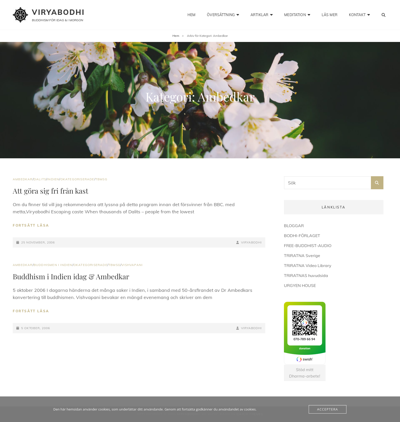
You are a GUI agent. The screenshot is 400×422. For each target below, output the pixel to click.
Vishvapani (132, 265)
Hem (175, 36)
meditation (295, 15)
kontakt (357, 15)
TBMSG (101, 179)
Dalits (40, 179)
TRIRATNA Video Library (307, 265)
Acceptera (327, 409)
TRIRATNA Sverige (302, 255)
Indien (53, 179)
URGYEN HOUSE (300, 285)
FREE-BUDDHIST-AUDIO (307, 245)
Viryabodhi (58, 12)
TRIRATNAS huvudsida (306, 275)
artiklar (259, 15)
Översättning (221, 15)
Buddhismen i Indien (53, 265)
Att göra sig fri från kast (50, 190)
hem (191, 15)
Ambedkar (23, 179)
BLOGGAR (294, 225)
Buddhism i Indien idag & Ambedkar (71, 276)
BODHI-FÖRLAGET (302, 235)
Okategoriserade (77, 179)
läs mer (330, 15)
